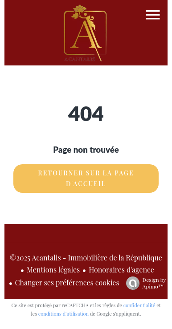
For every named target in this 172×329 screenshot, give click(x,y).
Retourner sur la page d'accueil (86, 178)
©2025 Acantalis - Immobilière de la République (86, 257)
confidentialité (139, 305)
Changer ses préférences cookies (67, 282)
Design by (144, 283)
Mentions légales (53, 269)
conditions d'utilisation (63, 313)
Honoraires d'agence (121, 269)
